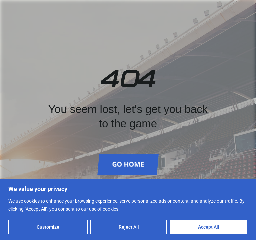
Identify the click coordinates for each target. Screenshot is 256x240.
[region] (128, 209)
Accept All (208, 227)
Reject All (129, 227)
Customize (48, 227)
